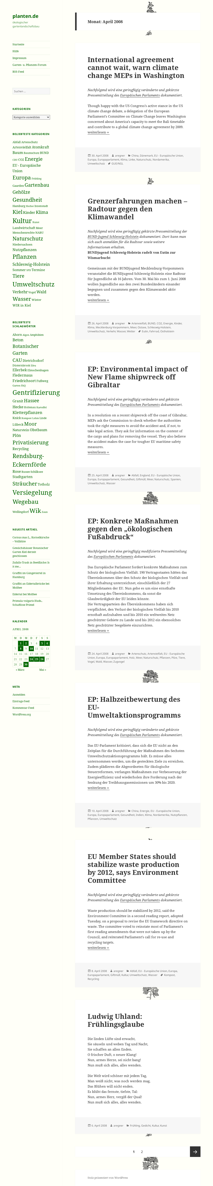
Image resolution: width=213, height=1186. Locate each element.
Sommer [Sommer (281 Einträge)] (19, 270)
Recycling (93, 979)
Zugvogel (119, 661)
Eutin (145, 331)
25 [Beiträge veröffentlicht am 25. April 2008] (36, 659)
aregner (120, 155)
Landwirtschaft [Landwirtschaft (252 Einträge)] (24, 228)
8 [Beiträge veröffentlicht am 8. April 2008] (21, 648)
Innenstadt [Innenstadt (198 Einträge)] (41, 206)
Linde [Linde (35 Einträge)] (43, 418)
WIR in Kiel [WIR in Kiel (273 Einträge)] (22, 305)
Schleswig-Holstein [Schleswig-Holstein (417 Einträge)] (31, 264)
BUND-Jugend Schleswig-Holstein (113, 236)
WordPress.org (22, 714)
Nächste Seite (195, 1151)
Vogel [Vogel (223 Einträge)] (32, 292)
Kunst (163, 1125)
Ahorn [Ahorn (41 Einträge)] (17, 335)
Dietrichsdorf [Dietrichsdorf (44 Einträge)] (33, 360)
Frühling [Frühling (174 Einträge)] (37, 178)
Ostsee (142, 327)
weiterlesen (99, 132)
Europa (92, 159)
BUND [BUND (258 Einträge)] (44, 153)
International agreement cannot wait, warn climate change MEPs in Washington (136, 67)
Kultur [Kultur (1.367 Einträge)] (22, 220)
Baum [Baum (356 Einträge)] (18, 152)
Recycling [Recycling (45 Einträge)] (21, 448)
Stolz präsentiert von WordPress (108, 1178)
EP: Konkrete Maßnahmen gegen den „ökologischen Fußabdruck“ (133, 528)
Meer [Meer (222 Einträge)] (39, 228)
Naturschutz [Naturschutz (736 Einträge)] (28, 238)
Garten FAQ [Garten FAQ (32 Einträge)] (19, 385)
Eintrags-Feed (21, 701)
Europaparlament (108, 159)
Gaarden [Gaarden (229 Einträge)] (18, 186)
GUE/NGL (117, 163)
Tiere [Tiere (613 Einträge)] (18, 275)
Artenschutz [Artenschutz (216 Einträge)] (29, 142)
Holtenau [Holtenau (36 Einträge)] (30, 407)
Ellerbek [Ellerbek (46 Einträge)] (20, 370)
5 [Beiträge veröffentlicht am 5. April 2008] (42, 643)
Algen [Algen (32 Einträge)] (26, 334)
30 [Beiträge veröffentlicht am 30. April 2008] (25, 664)
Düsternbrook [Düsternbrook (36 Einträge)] (21, 365)
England (145, 475)
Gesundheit (128, 479)
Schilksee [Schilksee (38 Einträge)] (37, 472)
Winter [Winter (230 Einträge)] (36, 300)
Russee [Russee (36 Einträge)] (26, 472)
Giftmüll (141, 479)
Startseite (18, 44)
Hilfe (16, 51)
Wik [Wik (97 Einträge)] (35, 510)
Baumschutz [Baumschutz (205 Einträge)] (31, 153)
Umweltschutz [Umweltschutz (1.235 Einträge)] (33, 284)
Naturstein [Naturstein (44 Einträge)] (21, 430)
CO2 (159, 323)
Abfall (135, 475)
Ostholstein (167, 331)
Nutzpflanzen (179, 815)
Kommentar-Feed (23, 708)
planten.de (25, 16)
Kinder (178, 323)
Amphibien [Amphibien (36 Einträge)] (37, 335)
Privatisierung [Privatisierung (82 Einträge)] (31, 442)
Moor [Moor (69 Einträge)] (30, 423)
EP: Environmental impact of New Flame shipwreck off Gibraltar (138, 376)
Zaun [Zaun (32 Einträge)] (45, 512)
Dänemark (146, 155)
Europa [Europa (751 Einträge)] (22, 177)
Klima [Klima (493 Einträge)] (42, 212)
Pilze (174, 658)
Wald (99, 661)
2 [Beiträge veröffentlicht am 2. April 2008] (26, 643)
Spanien (176, 479)
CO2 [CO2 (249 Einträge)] (21, 159)
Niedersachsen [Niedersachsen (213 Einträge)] (22, 244)
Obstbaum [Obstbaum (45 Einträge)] (38, 429)
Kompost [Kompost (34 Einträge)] (27, 418)
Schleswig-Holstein (159, 327)
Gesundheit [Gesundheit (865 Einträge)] (27, 199)
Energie (168, 323)
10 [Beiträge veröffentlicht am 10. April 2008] (31, 648)
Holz (132, 658)
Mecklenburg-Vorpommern (112, 327)
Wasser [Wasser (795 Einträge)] (22, 298)
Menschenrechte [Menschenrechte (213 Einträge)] (24, 233)
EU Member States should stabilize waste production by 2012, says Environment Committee (133, 868)
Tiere (182, 658)
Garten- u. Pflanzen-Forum (29, 65)
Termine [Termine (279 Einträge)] (38, 270)
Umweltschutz (96, 163)
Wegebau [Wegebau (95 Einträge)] (25, 502)
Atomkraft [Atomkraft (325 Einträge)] (40, 147)
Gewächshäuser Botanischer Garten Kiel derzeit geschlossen (30, 552)
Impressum (19, 58)
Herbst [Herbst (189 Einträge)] (30, 206)
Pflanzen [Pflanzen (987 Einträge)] (25, 256)
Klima (124, 159)
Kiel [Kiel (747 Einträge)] (17, 211)
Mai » (42, 670)
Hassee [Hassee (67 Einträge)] (31, 400)
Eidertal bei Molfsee (25, 594)
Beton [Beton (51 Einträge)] (18, 339)
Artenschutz (139, 654)
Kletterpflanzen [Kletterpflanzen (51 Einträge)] (27, 412)
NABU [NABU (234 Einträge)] (39, 233)
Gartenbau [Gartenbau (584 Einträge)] (37, 185)
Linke (132, 159)
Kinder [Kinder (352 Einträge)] (29, 212)
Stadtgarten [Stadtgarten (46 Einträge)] (22, 476)
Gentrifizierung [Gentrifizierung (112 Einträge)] (36, 392)
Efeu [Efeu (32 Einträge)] (33, 365)
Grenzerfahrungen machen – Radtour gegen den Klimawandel (137, 208)
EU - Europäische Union (168, 155)
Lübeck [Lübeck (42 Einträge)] (18, 424)
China (135, 155)
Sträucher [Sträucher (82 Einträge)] (25, 483)
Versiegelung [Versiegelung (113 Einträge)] (32, 492)
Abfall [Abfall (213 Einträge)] (17, 142)
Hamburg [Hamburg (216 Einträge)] (19, 206)
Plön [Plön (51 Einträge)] (17, 435)
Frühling (135, 1125)
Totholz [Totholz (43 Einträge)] (44, 484)
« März (20, 670)
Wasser (121, 331)
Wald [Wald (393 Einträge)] (41, 291)
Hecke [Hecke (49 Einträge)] (18, 406)
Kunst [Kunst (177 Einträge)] (35, 222)
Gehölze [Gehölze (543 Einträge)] (21, 192)
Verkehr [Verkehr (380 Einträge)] (20, 291)
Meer (133, 327)
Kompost (169, 975)
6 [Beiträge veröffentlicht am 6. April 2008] (47, 643)
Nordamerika (161, 159)
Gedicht (146, 1125)
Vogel (91, 661)
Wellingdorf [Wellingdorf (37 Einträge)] (21, 512)
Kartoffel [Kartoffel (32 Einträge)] (41, 407)
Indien (140, 815)
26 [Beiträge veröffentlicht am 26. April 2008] (41, 659)
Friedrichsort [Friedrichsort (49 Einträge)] (24, 380)
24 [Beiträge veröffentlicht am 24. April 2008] (31, 659)
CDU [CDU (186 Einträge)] (15, 159)
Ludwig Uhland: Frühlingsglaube (116, 1020)
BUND (151, 323)
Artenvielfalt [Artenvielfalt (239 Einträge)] (22, 147)
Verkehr (111, 331)
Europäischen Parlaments (140, 95)
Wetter (131, 331)
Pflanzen (165, 658)
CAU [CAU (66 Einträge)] (17, 360)
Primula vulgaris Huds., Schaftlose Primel (27, 603)
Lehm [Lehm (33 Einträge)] (35, 418)
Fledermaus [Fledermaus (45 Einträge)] (22, 375)
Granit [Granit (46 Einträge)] (18, 401)
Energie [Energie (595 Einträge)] (34, 159)
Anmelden (19, 694)
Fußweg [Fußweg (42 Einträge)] (42, 381)
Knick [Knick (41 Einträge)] (17, 418)
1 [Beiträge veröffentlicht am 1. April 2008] (21, 643)
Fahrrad (154, 331)
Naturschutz (143, 159)
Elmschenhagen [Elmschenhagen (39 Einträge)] (38, 370)
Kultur (124, 975)
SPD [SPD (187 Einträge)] (28, 270)
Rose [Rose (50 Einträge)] (17, 471)
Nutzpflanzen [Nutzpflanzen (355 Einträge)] (25, 249)
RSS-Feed (18, 72)
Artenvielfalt (139, 323)
